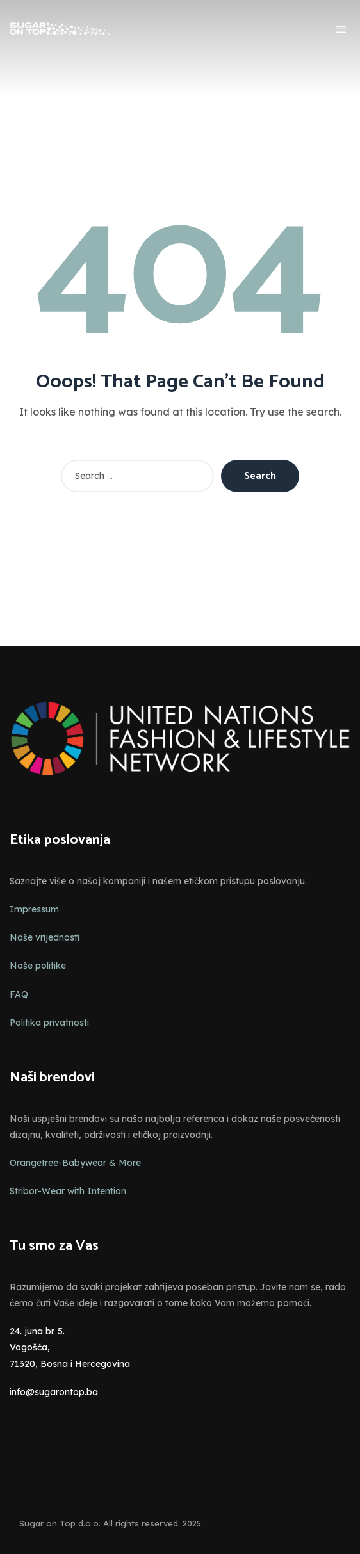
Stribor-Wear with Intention (68, 1191)
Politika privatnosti (49, 1022)
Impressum (34, 909)
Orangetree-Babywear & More (75, 1163)
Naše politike (38, 965)
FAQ (19, 994)
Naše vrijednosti (44, 937)
